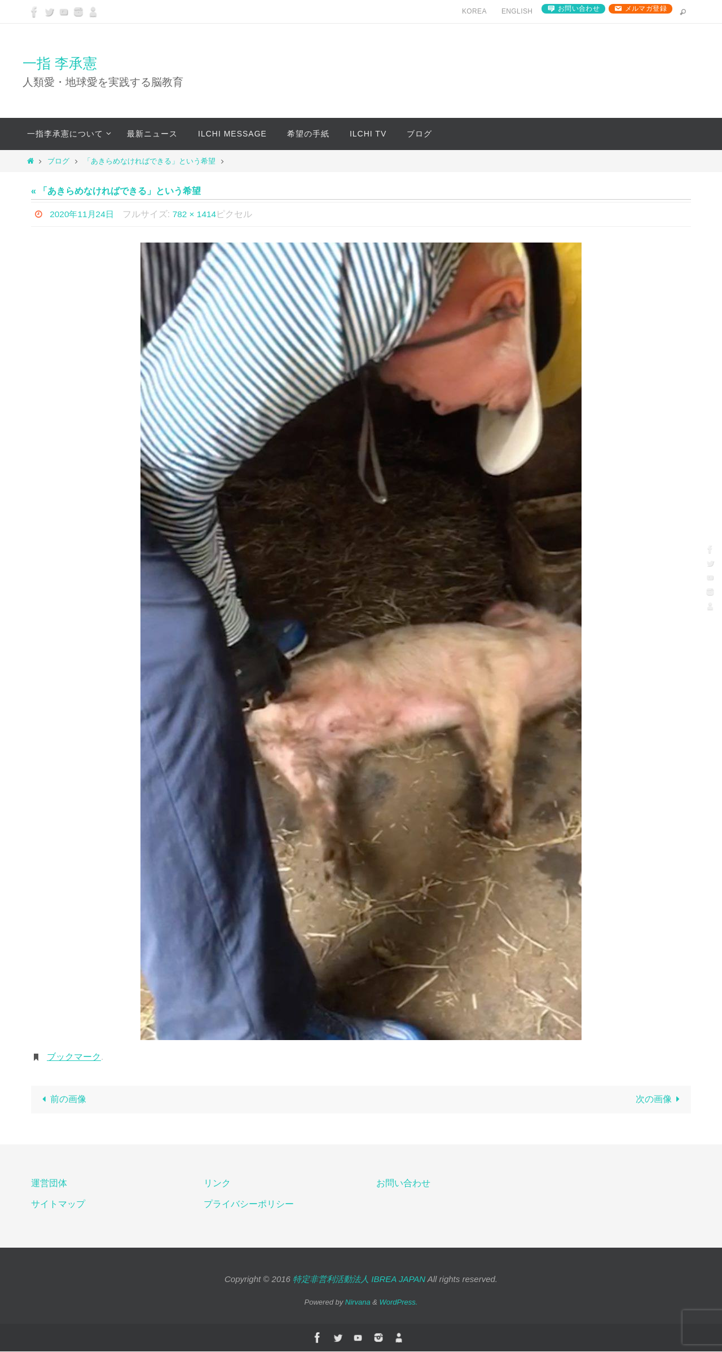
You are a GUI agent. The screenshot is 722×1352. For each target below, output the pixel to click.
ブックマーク (74, 1057)
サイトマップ (58, 1204)
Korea (474, 11)
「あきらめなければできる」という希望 (149, 161)
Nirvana (358, 1302)
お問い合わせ (579, 8)
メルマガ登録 (646, 8)
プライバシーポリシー (249, 1204)
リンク (217, 1183)
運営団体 (49, 1183)
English (516, 11)
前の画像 (62, 1099)
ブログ (58, 161)
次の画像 (660, 1099)
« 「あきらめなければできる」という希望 (116, 191)
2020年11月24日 (83, 214)
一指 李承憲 (60, 63)
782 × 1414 (198, 214)
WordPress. (399, 1302)
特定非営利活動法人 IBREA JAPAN (359, 1280)
